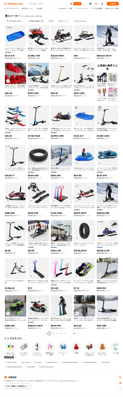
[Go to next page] (78, 333)
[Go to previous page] (45, 333)
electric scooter (11, 362)
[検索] (77, 3)
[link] (120, 377)
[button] (71, 3)
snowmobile (30, 367)
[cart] (96, 4)
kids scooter (105, 362)
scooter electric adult (89, 362)
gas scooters (25, 362)
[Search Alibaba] (48, 4)
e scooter (38, 362)
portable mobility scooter (13, 367)
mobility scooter (51, 362)
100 (74, 333)
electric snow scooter (46, 367)
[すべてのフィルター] (14, 21)
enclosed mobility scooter (69, 362)
